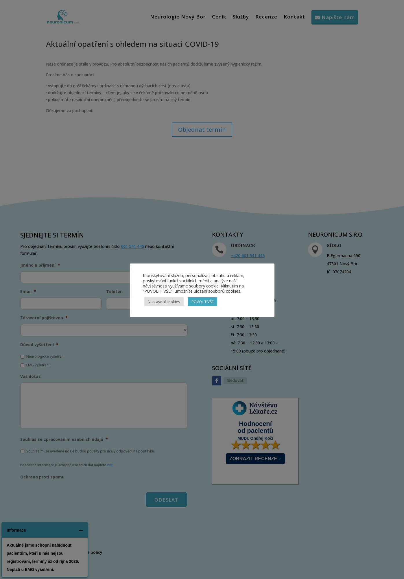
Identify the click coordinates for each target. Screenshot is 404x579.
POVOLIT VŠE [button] (202, 301)
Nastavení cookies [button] (164, 301)
